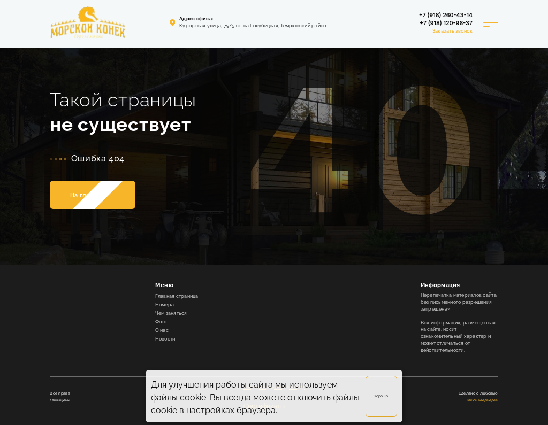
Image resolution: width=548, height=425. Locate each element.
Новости (165, 339)
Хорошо (381, 395)
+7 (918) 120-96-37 (446, 23)
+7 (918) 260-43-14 (446, 15)
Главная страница (177, 296)
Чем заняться (171, 313)
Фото (161, 321)
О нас (162, 330)
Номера (164, 304)
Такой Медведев (482, 400)
